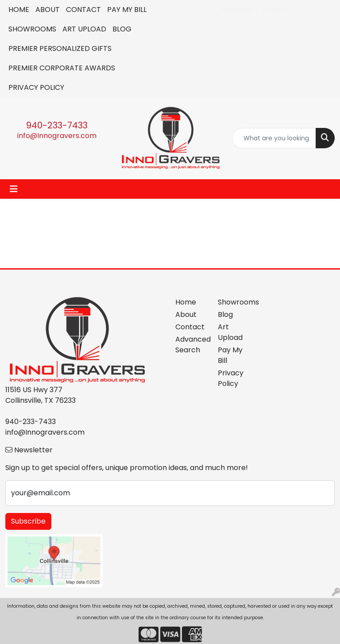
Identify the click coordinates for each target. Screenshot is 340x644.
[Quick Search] (274, 138)
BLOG (121, 29)
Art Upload (230, 332)
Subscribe (28, 521)
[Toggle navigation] (13, 189)
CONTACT (83, 9)
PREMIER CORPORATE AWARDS (61, 68)
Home (185, 302)
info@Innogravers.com (57, 136)
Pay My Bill (230, 355)
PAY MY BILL (127, 9)
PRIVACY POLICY (36, 87)
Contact (190, 327)
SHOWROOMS (32, 29)
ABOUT (47, 9)
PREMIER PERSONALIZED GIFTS (60, 48)
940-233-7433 (57, 125)
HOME (18, 9)
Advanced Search (191, 344)
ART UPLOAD (84, 29)
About (186, 314)
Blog (225, 314)
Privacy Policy (230, 378)
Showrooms (234, 302)
